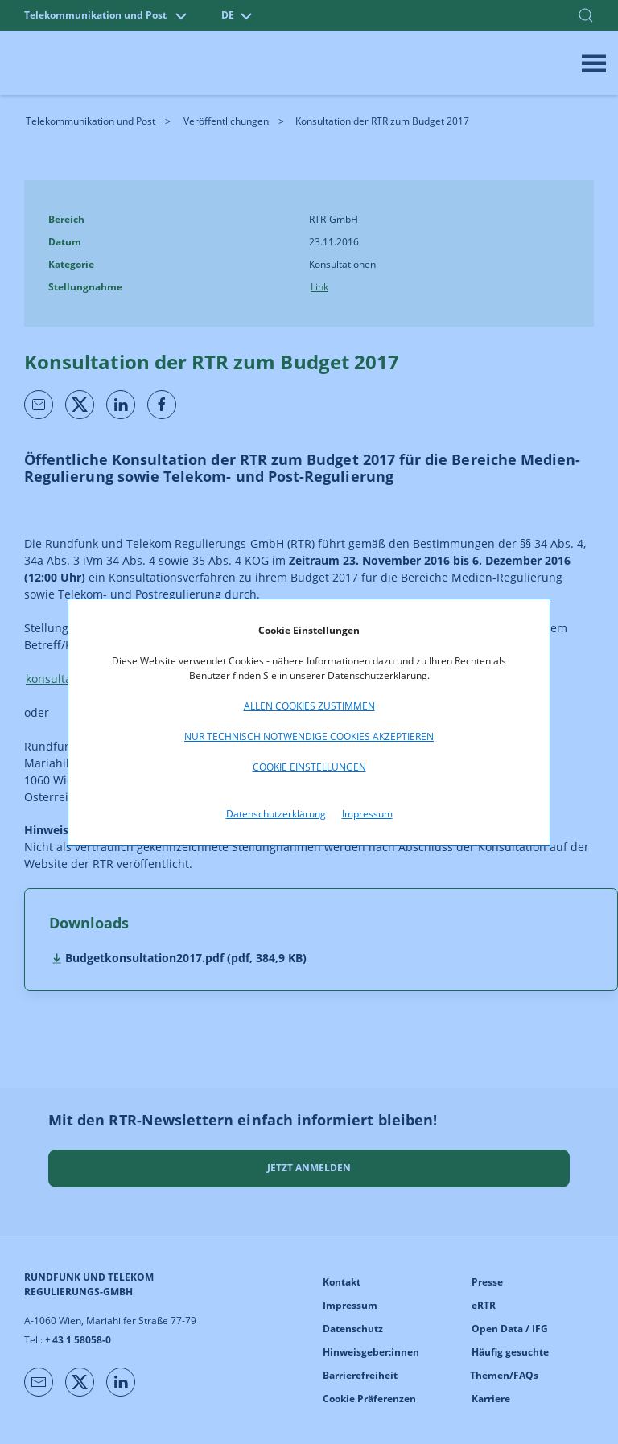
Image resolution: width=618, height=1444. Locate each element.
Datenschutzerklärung (276, 814)
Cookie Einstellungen (309, 767)
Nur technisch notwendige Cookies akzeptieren (309, 736)
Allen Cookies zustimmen (309, 706)
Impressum (367, 814)
